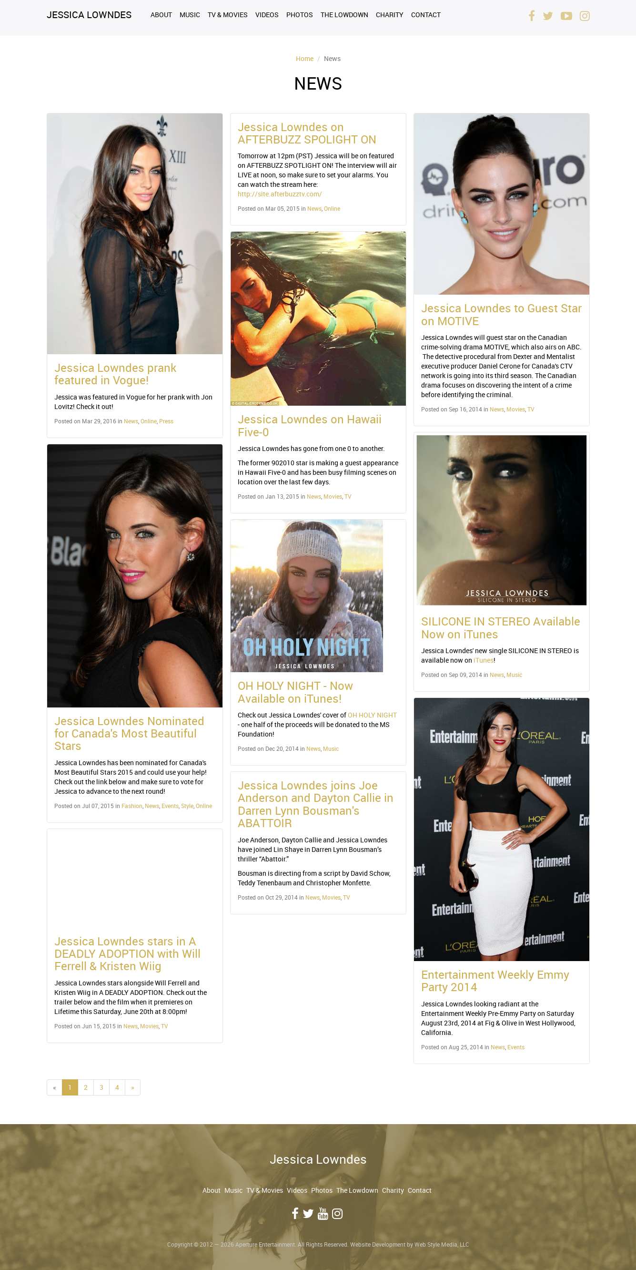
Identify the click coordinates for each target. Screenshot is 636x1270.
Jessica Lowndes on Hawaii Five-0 (310, 425)
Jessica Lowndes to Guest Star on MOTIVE (501, 314)
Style (187, 805)
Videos (267, 14)
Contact (426, 14)
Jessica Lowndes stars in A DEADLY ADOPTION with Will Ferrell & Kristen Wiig (127, 953)
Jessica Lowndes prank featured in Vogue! (115, 374)
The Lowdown (344, 14)
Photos (299, 14)
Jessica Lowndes (89, 14)
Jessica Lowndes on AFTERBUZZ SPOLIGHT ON (307, 133)
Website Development (377, 1244)
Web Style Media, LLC (441, 1244)
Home (304, 58)
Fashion (131, 805)
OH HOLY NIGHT (372, 714)
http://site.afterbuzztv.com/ (280, 193)
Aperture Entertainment (265, 1244)
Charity (390, 14)
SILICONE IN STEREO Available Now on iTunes (500, 627)
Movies (149, 1026)
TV (164, 1026)
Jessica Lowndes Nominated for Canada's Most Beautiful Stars (129, 733)
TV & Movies (228, 14)
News (131, 421)
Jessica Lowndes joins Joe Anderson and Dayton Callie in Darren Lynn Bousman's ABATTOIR (316, 804)
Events (170, 805)
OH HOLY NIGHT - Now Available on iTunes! (295, 692)
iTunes (484, 660)
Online (149, 421)
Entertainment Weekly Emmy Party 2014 (495, 980)
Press (166, 421)
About (161, 14)
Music (190, 14)
